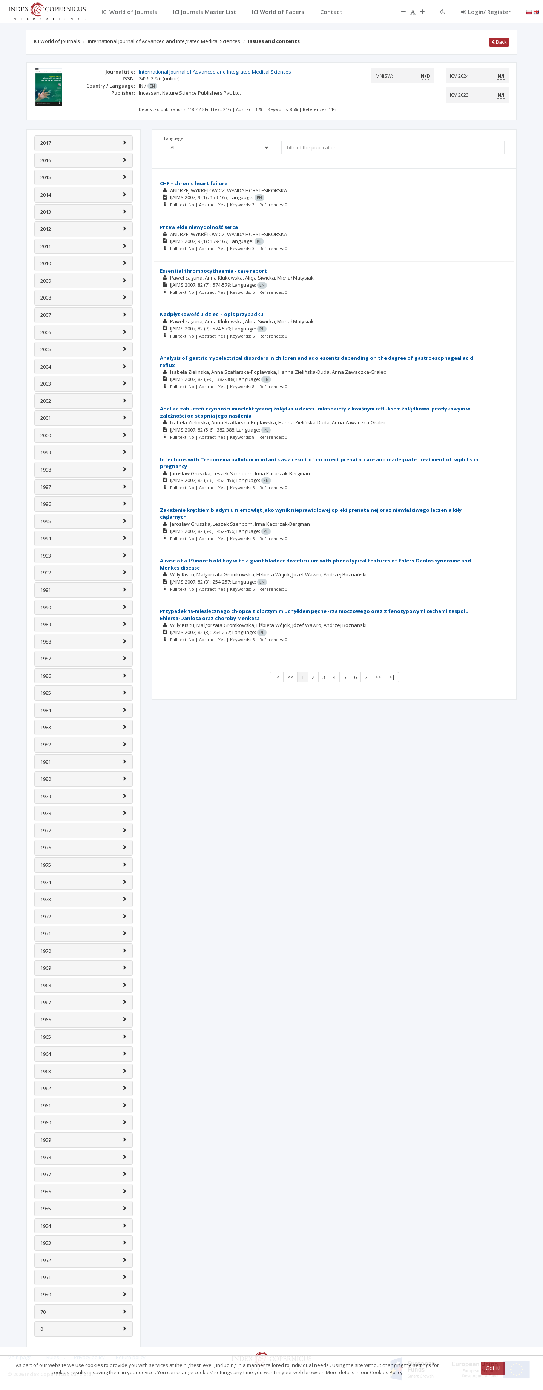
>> (378, 677)
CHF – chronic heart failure (193, 183)
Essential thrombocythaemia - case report (213, 270)
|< (276, 677)
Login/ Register (486, 11)
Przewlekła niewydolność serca (199, 227)
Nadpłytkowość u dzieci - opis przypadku (212, 314)
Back (499, 41)
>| (392, 677)
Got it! (493, 1368)
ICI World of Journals (57, 41)
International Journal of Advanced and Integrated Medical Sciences (164, 41)
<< (290, 677)
